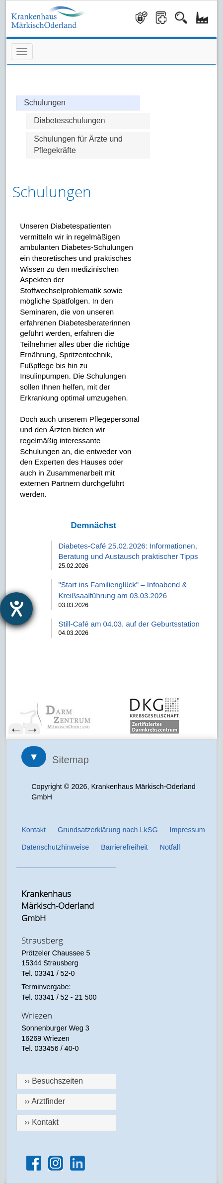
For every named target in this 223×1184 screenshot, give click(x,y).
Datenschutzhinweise (55, 847)
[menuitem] (62, 715)
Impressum (187, 830)
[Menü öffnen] (22, 51)
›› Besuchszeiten (53, 1081)
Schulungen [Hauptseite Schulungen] (45, 102)
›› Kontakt (41, 1122)
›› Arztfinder (44, 1101)
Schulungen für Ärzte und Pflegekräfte (78, 145)
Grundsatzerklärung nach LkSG (108, 830)
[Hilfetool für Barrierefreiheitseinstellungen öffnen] (16, 608)
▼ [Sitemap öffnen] (34, 756)
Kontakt (33, 830)
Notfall (170, 847)
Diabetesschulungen (69, 120)
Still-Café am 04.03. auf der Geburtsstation (129, 624)
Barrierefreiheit (124, 847)
